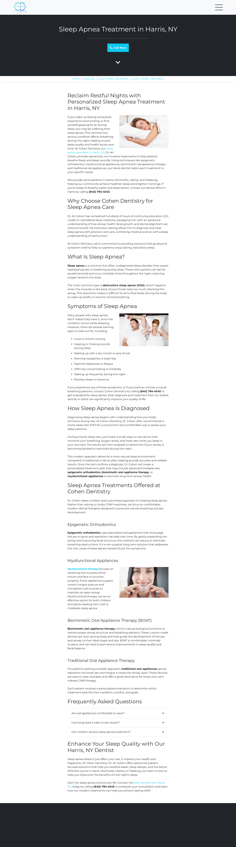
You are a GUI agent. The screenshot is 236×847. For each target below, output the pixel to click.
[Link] (20, 7)
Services (89, 78)
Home (76, 78)
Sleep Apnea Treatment (113, 78)
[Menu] (219, 7)
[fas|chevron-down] (118, 63)
